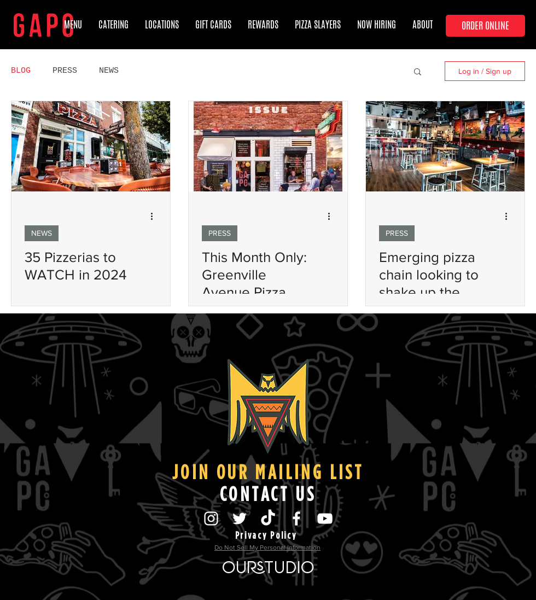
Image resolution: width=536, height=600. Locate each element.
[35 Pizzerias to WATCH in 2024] (90, 146)
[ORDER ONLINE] (485, 26)
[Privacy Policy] (266, 535)
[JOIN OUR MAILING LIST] (268, 472)
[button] (213, 24)
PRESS (65, 70)
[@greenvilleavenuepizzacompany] (211, 518)
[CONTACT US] (268, 494)
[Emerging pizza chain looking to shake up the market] (445, 146)
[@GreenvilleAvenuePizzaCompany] (296, 518)
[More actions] (155, 216)
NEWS (109, 70)
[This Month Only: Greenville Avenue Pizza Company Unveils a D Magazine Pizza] (268, 146)
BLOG (21, 70)
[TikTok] (268, 518)
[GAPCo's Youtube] (325, 518)
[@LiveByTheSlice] (239, 518)
